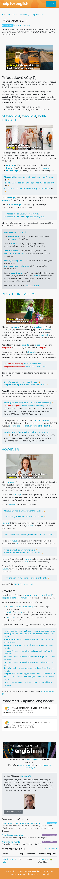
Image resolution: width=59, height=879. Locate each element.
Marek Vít (25, 776)
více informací (24, 765)
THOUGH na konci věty (24, 584)
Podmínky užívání (18, 874)
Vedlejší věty (23, 15)
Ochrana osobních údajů (38, 874)
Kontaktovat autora (13, 812)
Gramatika (10, 15)
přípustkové (37, 15)
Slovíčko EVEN (32, 286)
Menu (51, 4)
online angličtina (32, 760)
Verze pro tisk (51, 849)
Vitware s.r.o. (31, 871)
